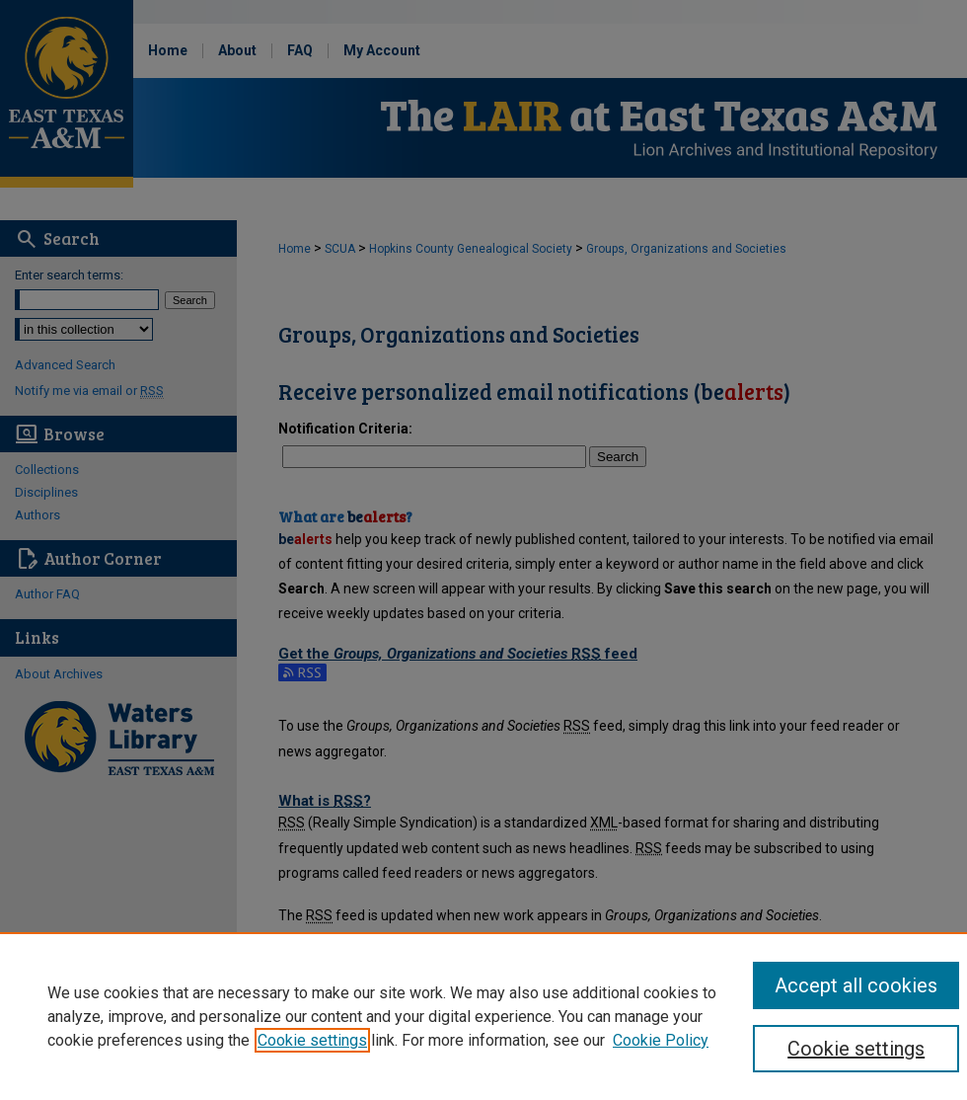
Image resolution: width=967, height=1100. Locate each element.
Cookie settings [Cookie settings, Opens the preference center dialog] (856, 1049)
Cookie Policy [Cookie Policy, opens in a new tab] (660, 1040)
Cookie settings (312, 1040)
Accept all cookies (856, 985)
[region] (483, 1016)
